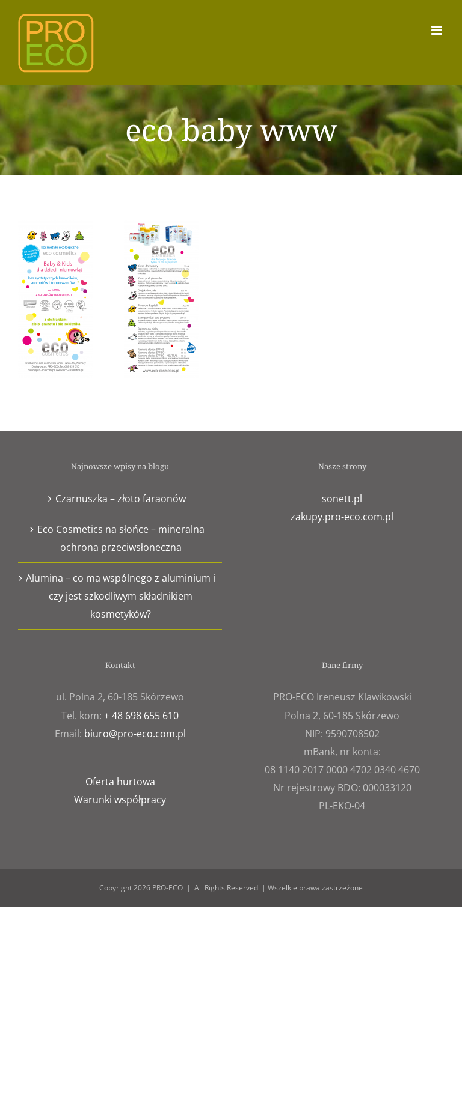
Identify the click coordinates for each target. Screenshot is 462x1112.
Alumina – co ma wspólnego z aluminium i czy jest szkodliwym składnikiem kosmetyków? (120, 596)
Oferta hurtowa (120, 781)
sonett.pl (342, 498)
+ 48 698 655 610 (141, 715)
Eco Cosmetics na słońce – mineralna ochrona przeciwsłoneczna (121, 538)
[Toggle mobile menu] (437, 30)
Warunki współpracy (120, 799)
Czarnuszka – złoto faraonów (120, 498)
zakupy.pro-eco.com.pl (342, 516)
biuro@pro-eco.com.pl (135, 733)
